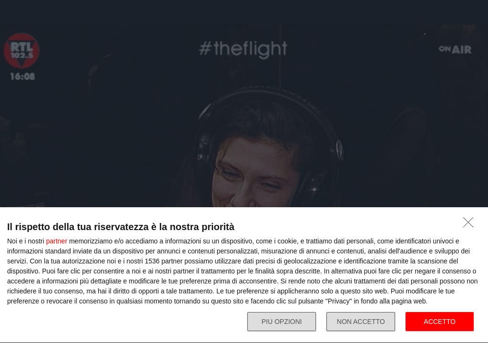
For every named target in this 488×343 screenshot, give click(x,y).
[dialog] (244, 275)
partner (56, 241)
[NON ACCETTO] (470, 224)
